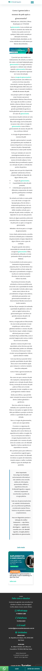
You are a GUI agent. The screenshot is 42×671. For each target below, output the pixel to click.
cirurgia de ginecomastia (22, 77)
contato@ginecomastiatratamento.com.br (21, 628)
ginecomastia (15, 27)
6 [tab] (23, 588)
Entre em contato (34, 669)
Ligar (17, 669)
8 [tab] (26, 588)
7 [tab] (24, 588)
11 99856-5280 (21, 613)
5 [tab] (21, 588)
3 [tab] (18, 588)
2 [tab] (16, 588)
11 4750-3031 (21, 621)
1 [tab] (15, 588)
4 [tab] (20, 588)
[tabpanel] (21, 569)
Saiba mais (13, 581)
